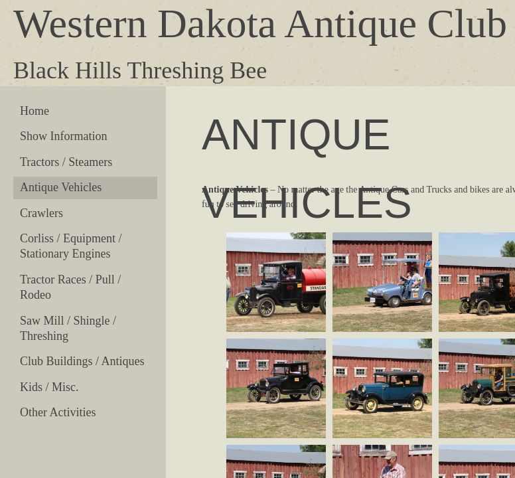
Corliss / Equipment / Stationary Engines (71, 246)
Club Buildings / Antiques (82, 361)
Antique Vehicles (61, 187)
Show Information (63, 136)
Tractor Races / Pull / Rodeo (70, 287)
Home (34, 111)
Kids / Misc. (49, 387)
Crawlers (41, 213)
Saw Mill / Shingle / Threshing (68, 328)
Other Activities (58, 412)
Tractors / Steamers (66, 162)
